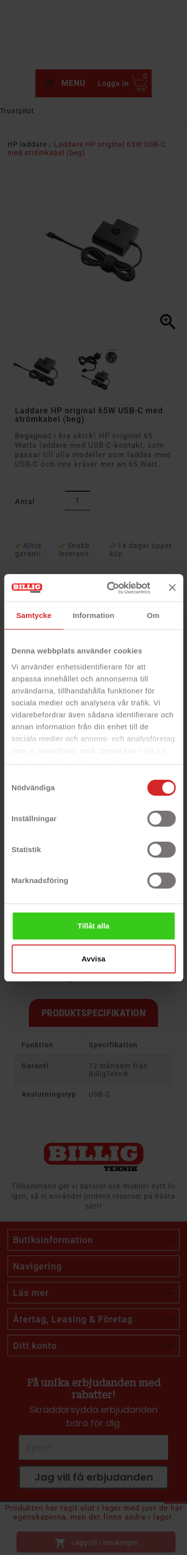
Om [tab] (153, 615)
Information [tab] (94, 615)
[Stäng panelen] (172, 587)
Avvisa (94, 958)
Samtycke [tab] (33, 615)
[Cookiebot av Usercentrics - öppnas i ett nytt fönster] (111, 588)
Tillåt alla (94, 926)
